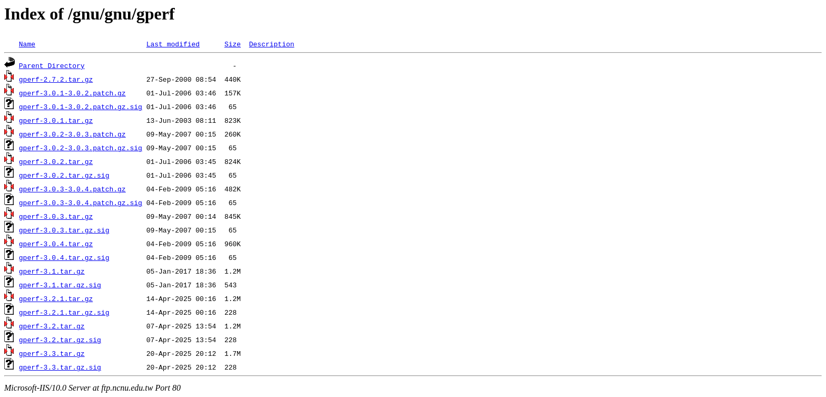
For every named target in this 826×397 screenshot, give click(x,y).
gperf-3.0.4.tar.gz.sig (64, 257)
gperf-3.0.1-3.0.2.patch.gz (72, 93)
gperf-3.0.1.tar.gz (56, 120)
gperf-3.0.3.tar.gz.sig (64, 230)
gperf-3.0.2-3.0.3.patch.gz (72, 134)
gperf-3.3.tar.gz (52, 353)
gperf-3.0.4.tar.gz (56, 243)
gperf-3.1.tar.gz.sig (60, 284)
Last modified (173, 44)
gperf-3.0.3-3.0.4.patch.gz (72, 188)
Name (27, 44)
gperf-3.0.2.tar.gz (56, 161)
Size (232, 44)
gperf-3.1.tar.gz (52, 271)
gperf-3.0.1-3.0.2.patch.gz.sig (80, 106)
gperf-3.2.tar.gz (52, 326)
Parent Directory (52, 65)
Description (271, 44)
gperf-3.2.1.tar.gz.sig (64, 312)
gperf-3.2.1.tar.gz (56, 298)
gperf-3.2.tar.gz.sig (60, 339)
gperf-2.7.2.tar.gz (56, 79)
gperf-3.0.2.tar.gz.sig (64, 175)
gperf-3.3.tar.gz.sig (60, 367)
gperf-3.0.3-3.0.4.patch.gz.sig (80, 202)
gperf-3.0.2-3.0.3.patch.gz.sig (80, 147)
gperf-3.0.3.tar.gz (56, 216)
